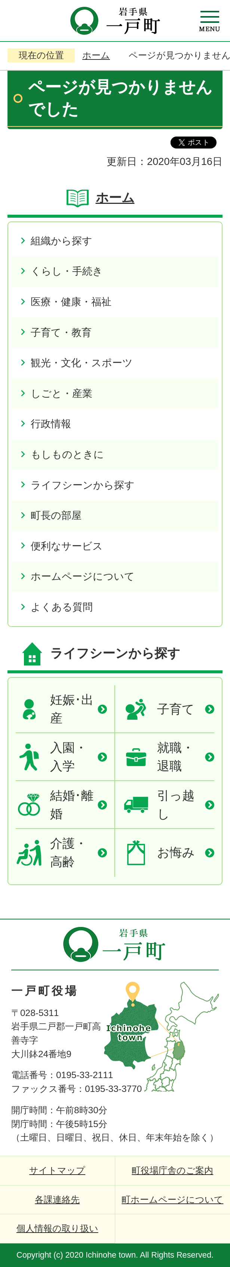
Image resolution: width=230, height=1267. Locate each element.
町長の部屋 (56, 515)
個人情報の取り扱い (57, 1228)
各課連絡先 (57, 1199)
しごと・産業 (61, 393)
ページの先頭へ (200, 932)
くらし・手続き (67, 271)
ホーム (96, 55)
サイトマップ (57, 1170)
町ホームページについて (172, 1199)
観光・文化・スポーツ (82, 362)
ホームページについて (83, 576)
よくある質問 (62, 607)
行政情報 (51, 423)
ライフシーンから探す (83, 485)
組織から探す (61, 241)
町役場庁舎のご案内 (172, 1170)
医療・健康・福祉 (71, 301)
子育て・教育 (61, 332)
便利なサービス (67, 546)
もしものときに (67, 454)
